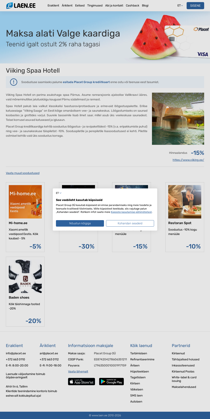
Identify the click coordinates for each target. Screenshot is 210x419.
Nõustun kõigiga (80, 223)
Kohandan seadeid (130, 223)
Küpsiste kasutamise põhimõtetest (131, 212)
